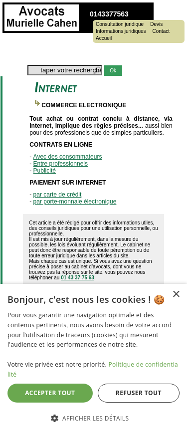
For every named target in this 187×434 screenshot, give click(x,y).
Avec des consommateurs (67, 156)
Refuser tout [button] (139, 393)
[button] (93, 418)
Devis (156, 24)
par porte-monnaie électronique (75, 201)
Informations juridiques (121, 31)
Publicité (44, 170)
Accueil (104, 38)
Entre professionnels (60, 163)
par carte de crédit (57, 194)
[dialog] (93, 359)
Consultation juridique (120, 24)
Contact (161, 31)
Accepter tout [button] (50, 393)
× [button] (176, 294)
